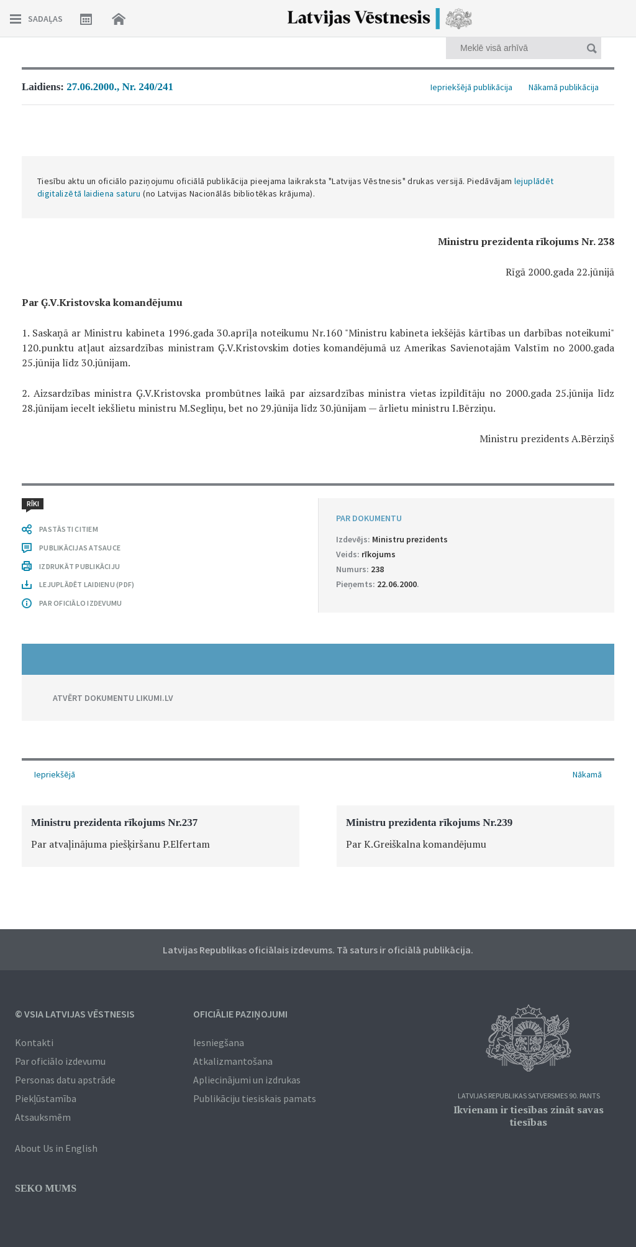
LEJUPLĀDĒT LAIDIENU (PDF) (86, 584)
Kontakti (34, 1042)
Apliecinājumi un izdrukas (247, 1079)
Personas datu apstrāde (65, 1079)
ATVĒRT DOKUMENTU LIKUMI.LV (113, 697)
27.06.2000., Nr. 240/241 (119, 87)
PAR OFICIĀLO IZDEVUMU (80, 603)
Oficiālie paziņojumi (240, 1014)
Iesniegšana (218, 1042)
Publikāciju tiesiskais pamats (254, 1098)
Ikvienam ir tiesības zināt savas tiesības (528, 1115)
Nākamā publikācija (564, 87)
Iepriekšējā (54, 774)
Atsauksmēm (43, 1117)
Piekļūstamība (45, 1098)
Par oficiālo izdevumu (60, 1061)
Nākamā (587, 774)
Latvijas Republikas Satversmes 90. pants (529, 1096)
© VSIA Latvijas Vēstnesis (75, 1014)
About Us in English (56, 1148)
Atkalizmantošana (233, 1061)
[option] (160, 836)
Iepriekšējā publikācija (471, 87)
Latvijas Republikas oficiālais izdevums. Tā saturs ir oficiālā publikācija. (318, 949)
